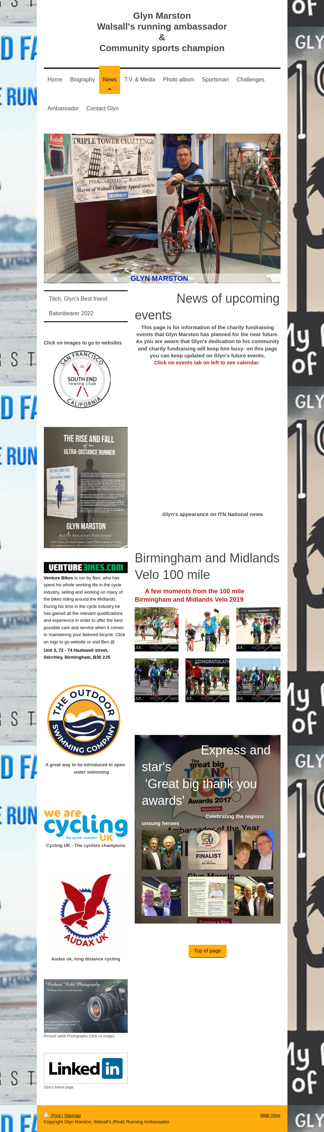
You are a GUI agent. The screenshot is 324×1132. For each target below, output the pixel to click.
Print (53, 1115)
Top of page (207, 950)
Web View (270, 1115)
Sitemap (72, 1115)
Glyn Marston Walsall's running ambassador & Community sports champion (162, 31)
